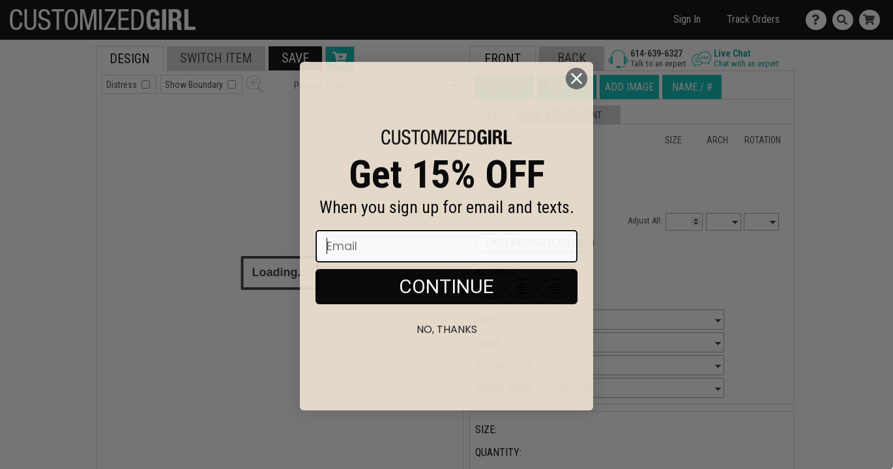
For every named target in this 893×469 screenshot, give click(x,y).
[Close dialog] (576, 107)
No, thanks (447, 358)
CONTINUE (446, 315)
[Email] (446, 275)
